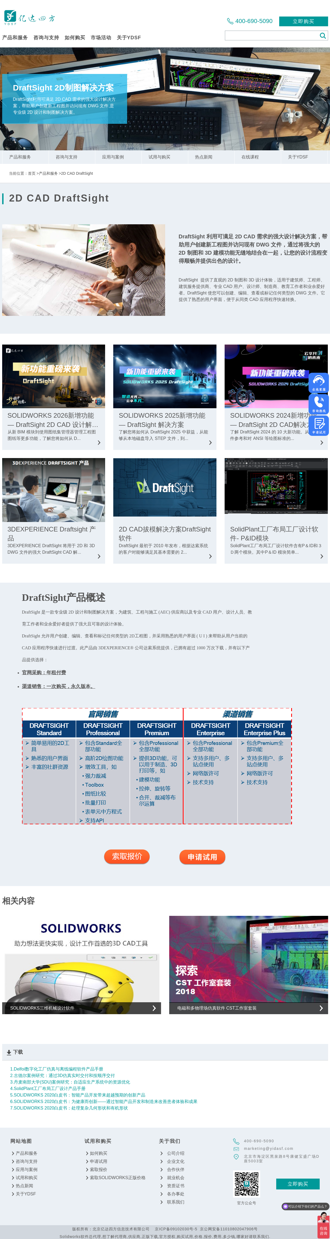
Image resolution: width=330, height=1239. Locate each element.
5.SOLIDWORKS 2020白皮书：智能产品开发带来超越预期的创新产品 (78, 1095)
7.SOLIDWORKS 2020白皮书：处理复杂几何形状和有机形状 (69, 1108)
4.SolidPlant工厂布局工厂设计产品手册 (48, 1088)
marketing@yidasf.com (269, 1148)
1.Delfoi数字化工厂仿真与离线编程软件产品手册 (56, 1069)
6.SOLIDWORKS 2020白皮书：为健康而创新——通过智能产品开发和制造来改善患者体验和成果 (104, 1101)
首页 (32, 173)
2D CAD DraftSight (77, 173)
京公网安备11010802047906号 (229, 1229)
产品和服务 (48, 173)
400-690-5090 (253, 21)
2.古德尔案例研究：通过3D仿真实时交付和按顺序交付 (62, 1075)
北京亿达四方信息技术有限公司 (29, 17)
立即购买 (304, 21)
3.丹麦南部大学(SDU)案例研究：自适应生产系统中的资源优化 (70, 1082)
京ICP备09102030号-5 (176, 1229)
